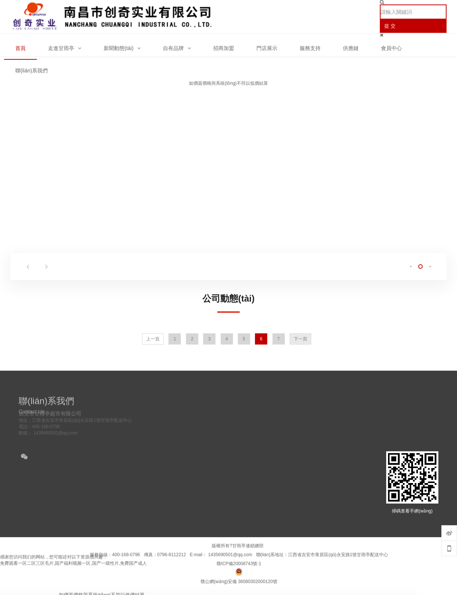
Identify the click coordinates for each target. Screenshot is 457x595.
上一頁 (153, 339)
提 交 (389, 26)
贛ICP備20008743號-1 (239, 563)
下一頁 (300, 339)
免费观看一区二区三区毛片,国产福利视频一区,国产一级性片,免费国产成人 (73, 563)
